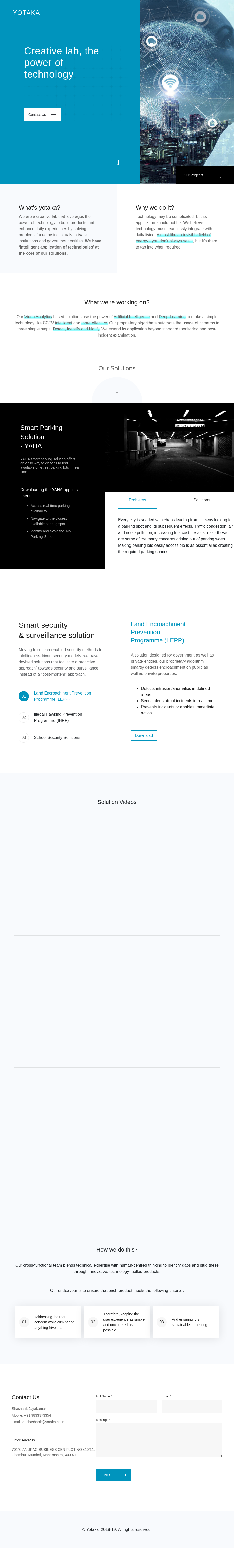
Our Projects (193, 175)
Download (144, 735)
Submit (105, 1475)
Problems (137, 500)
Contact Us (37, 115)
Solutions (201, 500)
